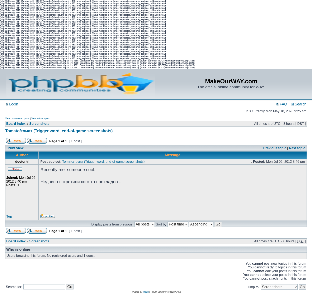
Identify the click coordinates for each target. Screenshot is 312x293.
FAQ (281, 104)
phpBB (145, 292)
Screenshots (39, 123)
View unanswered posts (17, 118)
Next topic (297, 148)
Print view (16, 148)
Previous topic (274, 148)
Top (9, 216)
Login (12, 104)
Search (298, 104)
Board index (15, 123)
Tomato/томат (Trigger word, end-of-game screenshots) (59, 131)
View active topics (40, 118)
